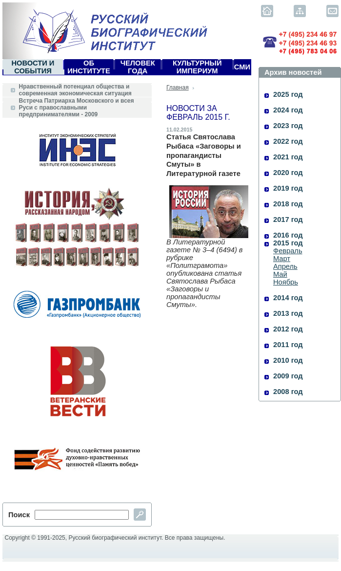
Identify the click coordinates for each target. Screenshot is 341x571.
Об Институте (88, 67)
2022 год (288, 141)
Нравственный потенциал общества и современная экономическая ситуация (75, 90)
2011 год (288, 345)
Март (281, 259)
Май (280, 274)
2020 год (288, 172)
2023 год (288, 126)
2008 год (288, 391)
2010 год (288, 360)
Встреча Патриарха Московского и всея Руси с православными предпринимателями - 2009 (76, 107)
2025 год (288, 94)
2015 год (288, 243)
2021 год (288, 157)
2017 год (288, 219)
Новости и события (32, 67)
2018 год (288, 204)
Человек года (137, 67)
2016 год (288, 235)
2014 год (288, 298)
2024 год (288, 110)
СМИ (242, 67)
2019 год (288, 188)
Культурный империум (197, 67)
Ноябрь (285, 282)
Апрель (285, 266)
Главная (177, 87)
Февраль (287, 251)
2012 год (288, 329)
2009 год (288, 376)
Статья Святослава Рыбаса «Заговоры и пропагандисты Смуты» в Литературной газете (203, 155)
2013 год (288, 313)
